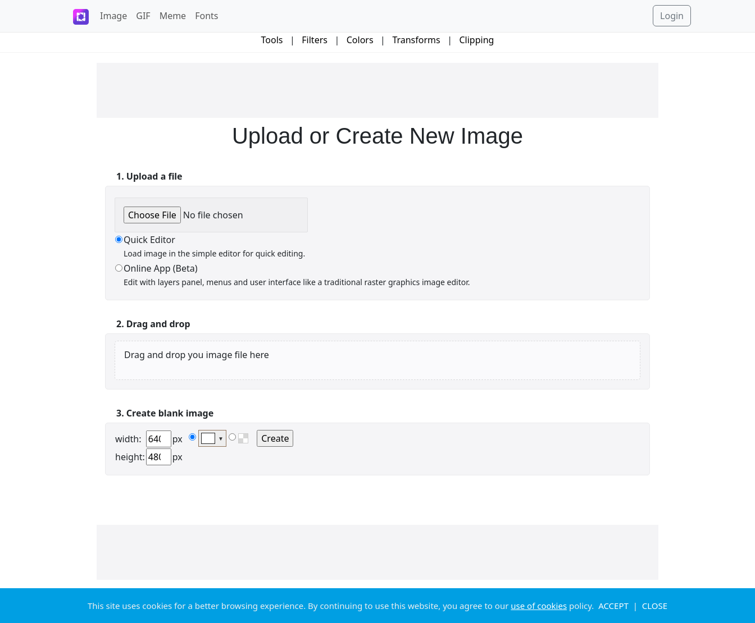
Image (113, 16)
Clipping (477, 40)
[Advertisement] (377, 90)
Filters (315, 40)
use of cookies (539, 605)
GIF (143, 16)
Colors (360, 40)
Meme (173, 16)
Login (672, 16)
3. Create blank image (164, 413)
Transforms (416, 40)
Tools (272, 40)
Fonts (206, 16)
